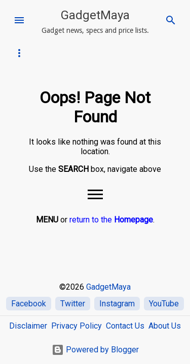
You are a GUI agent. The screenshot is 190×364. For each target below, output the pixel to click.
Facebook (28, 303)
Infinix (23, 53)
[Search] (171, 20)
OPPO (82, 53)
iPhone (53, 53)
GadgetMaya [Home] (108, 287)
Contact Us (125, 326)
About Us (164, 326)
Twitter (72, 303)
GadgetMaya (95, 15)
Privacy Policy (76, 326)
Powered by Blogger (95, 349)
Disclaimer (28, 326)
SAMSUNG (115, 53)
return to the (111, 219)
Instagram (117, 303)
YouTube (164, 303)
